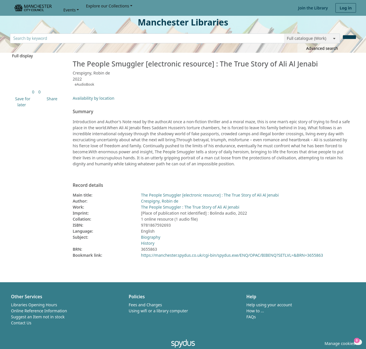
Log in (346, 8)
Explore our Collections (107, 6)
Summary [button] (83, 111)
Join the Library (313, 8)
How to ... (255, 310)
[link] (33, 92)
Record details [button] (88, 185)
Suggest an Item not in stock (38, 316)
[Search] (349, 37)
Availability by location (93, 98)
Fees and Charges (145, 304)
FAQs (251, 316)
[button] (21, 102)
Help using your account (269, 304)
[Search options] (312, 38)
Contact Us (21, 323)
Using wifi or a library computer (158, 310)
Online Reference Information (39, 310)
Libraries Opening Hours (34, 304)
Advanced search (322, 48)
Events (69, 10)
